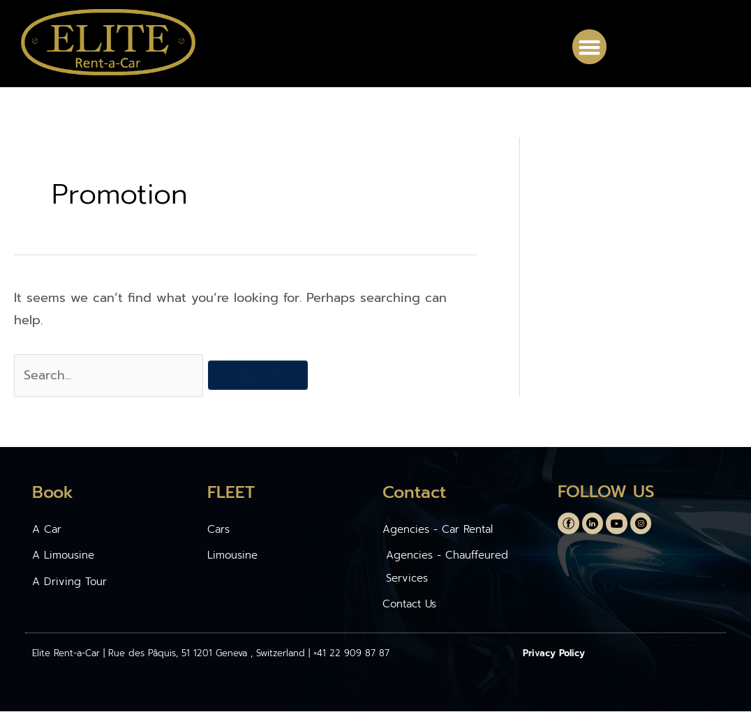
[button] (589, 46)
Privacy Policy (554, 653)
